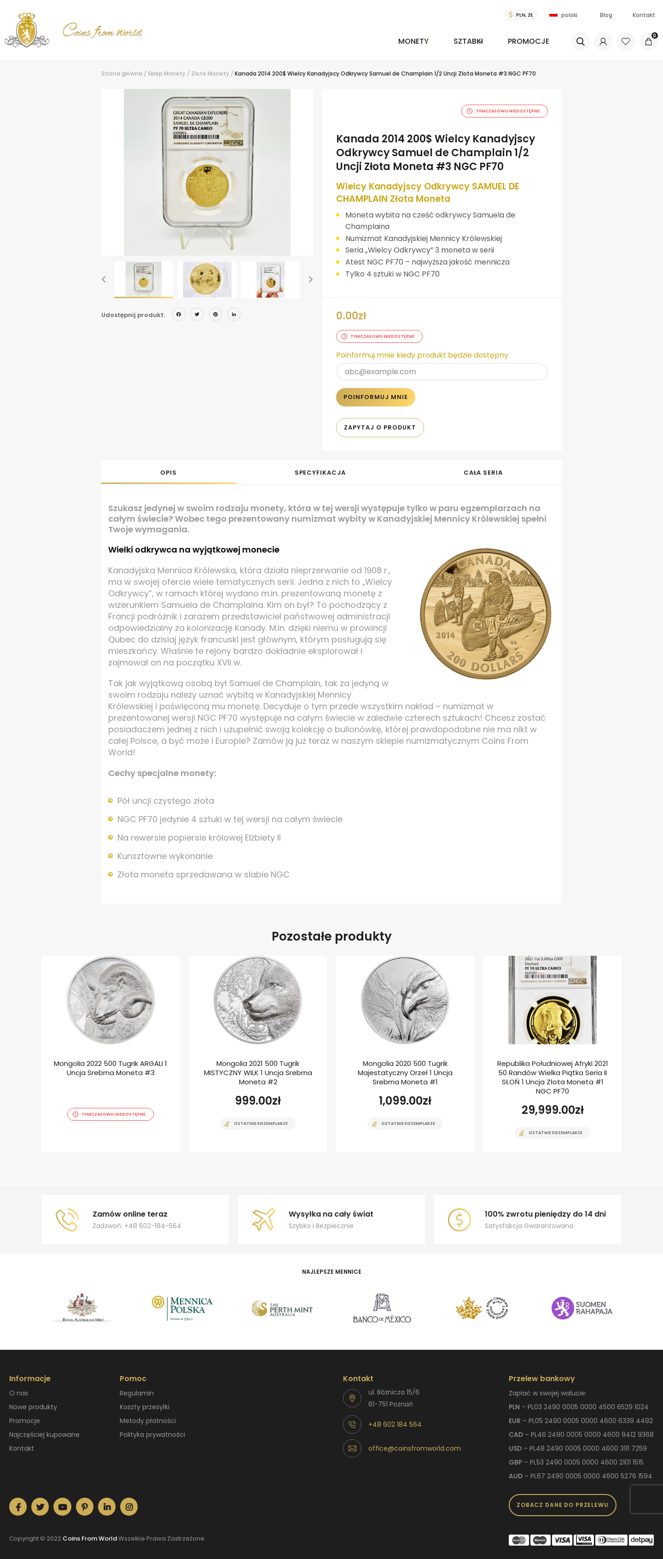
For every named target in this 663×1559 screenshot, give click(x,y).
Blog (606, 15)
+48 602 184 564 (395, 1418)
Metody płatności (148, 1414)
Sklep (155, 73)
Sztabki (456, 41)
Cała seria (483, 466)
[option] (207, 172)
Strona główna (121, 73)
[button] (103, 279)
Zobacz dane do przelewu (563, 1499)
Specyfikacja (320, 466)
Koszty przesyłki (144, 1401)
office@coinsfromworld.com (414, 1442)
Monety (392, 41)
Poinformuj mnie (375, 391)
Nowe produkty (33, 1401)
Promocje (527, 41)
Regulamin (137, 1387)
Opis (168, 466)
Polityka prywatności (152, 1428)
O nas (18, 1387)
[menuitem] (397, 47)
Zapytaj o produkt (380, 421)
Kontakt (644, 15)
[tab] (168, 466)
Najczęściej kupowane (44, 1428)
